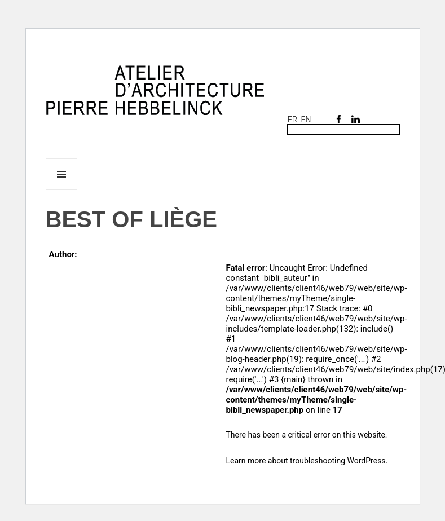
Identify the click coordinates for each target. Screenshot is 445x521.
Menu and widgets (61, 189)
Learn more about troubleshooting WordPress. (307, 460)
